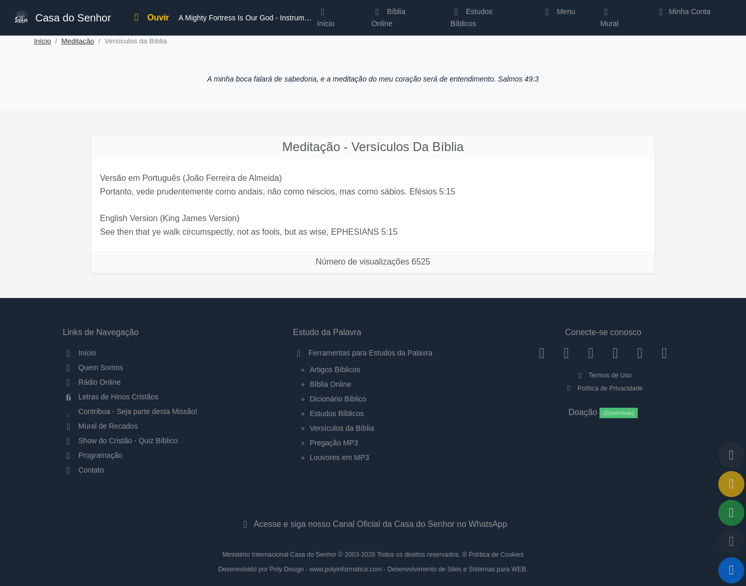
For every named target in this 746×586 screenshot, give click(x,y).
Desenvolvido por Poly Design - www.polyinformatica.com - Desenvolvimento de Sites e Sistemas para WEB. (373, 569)
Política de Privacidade (602, 388)
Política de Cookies (496, 554)
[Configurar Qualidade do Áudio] (731, 541)
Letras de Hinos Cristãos (111, 397)
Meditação (77, 41)
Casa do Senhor (62, 16)
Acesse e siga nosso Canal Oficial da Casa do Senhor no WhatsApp (373, 524)
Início (42, 41)
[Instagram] (566, 353)
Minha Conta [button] (682, 11)
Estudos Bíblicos (471, 17)
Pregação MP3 (334, 443)
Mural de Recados (100, 426)
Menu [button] (558, 11)
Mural (609, 20)
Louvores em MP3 (339, 457)
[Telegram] (664, 353)
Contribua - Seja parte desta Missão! (130, 411)
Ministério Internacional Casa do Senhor (279, 554)
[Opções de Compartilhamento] (731, 513)
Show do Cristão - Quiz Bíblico (120, 440)
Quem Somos (93, 367)
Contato (83, 470)
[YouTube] (615, 353)
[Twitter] (591, 353)
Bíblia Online (388, 17)
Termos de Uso (603, 375)
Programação (92, 455)
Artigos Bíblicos (335, 369)
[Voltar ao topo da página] (731, 455)
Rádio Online (92, 382)
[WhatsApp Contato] (640, 353)
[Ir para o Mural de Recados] (731, 484)
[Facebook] (542, 353)
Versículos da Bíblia (342, 428)
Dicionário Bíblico (338, 399)
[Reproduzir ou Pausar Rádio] (731, 570)
